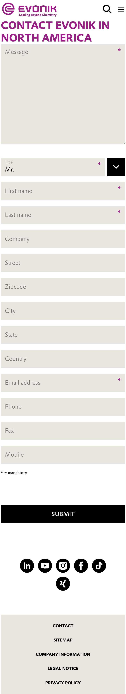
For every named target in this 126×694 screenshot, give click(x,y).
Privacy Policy (63, 682)
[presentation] (63, 492)
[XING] (63, 584)
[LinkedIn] (27, 566)
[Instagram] (63, 566)
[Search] (107, 9)
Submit (63, 514)
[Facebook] (81, 566)
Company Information (63, 654)
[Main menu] (121, 9)
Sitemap (63, 640)
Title (9, 161)
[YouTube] (45, 566)
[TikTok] (99, 566)
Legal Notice (63, 668)
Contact (63, 625)
